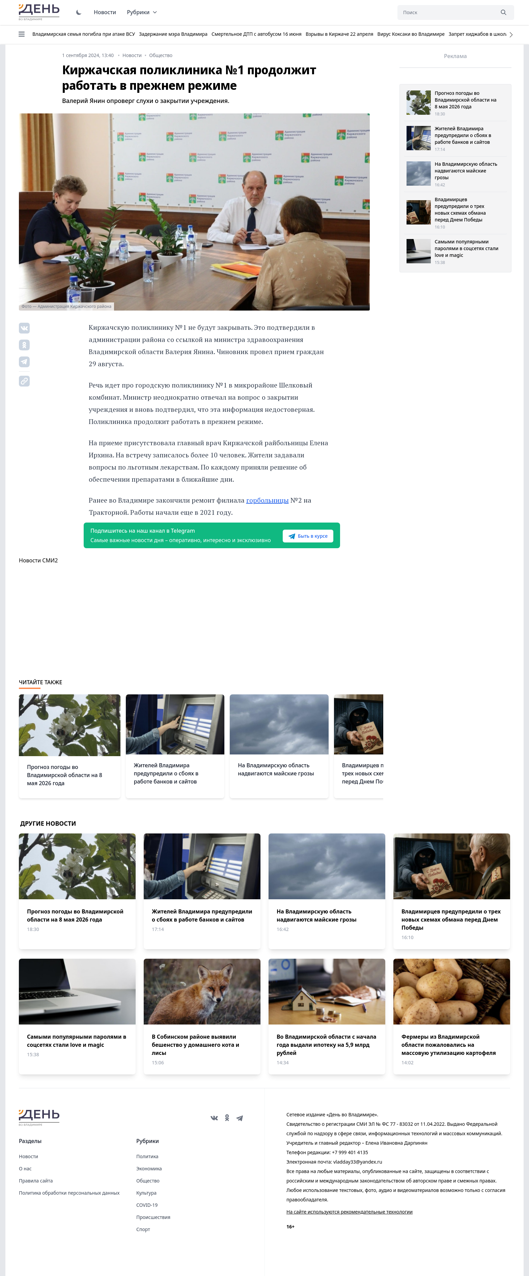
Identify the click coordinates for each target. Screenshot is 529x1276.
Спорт (143, 1229)
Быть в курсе (308, 536)
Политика (147, 1156)
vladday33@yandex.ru (357, 1162)
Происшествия (153, 1217)
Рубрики (142, 12)
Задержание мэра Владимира (173, 34)
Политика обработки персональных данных (69, 1193)
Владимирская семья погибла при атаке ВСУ (83, 34)
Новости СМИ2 (38, 560)
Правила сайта (36, 1180)
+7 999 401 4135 (350, 1152)
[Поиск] (446, 12)
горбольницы (267, 500)
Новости (105, 12)
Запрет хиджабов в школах (480, 34)
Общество (148, 1180)
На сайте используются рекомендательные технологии (349, 1211)
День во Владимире (40, 12)
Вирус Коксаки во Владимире (411, 34)
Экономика (149, 1168)
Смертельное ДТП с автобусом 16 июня (257, 34)
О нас (25, 1168)
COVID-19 (147, 1205)
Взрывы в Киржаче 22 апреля (339, 34)
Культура (146, 1193)
